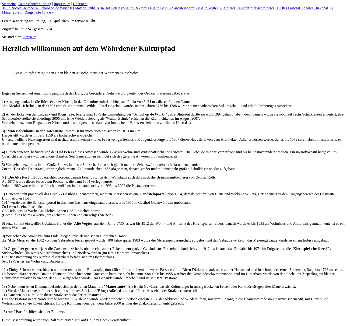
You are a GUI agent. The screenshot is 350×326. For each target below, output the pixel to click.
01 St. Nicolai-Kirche (18, 8)
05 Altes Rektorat (134, 8)
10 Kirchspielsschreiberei (255, 8)
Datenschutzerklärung (34, 4)
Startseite (9, 4)
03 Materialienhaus (84, 8)
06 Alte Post (157, 8)
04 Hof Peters (110, 8)
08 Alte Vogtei (207, 8)
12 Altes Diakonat (314, 8)
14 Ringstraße (30, 12)
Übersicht (80, 4)
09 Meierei (227, 8)
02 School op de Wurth (52, 8)
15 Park (47, 12)
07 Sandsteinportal (182, 8)
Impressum (62, 4)
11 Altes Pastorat (287, 8)
